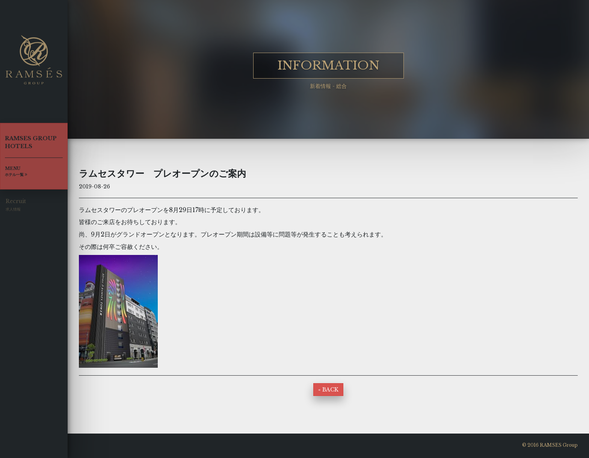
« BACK (328, 389)
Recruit (16, 207)
